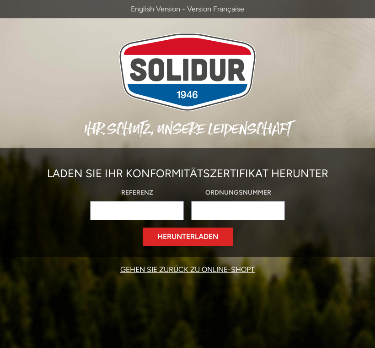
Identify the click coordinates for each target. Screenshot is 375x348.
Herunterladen (187, 236)
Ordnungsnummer (238, 192)
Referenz (137, 192)
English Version (155, 9)
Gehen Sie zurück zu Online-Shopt (187, 269)
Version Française (215, 9)
